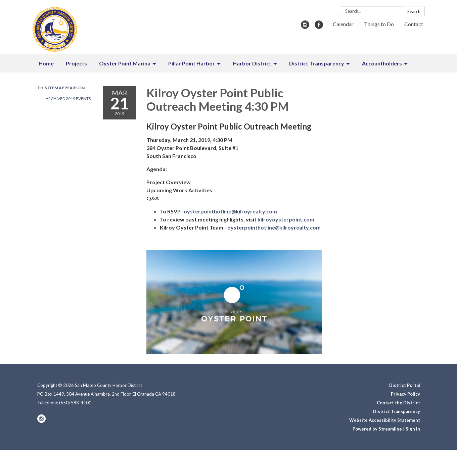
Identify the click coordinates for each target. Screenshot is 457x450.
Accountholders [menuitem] (382, 63)
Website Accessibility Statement (384, 420)
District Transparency (396, 411)
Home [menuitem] (46, 63)
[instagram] (305, 26)
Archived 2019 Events (68, 98)
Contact (413, 24)
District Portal (404, 385)
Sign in (413, 429)
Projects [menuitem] (76, 63)
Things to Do (379, 24)
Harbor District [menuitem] (252, 63)
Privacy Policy (405, 394)
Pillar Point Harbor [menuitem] (191, 63)
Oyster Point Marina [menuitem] (124, 63)
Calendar (343, 24)
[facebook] (319, 26)
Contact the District (398, 402)
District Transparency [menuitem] (316, 63)
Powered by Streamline (377, 429)
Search (413, 11)
